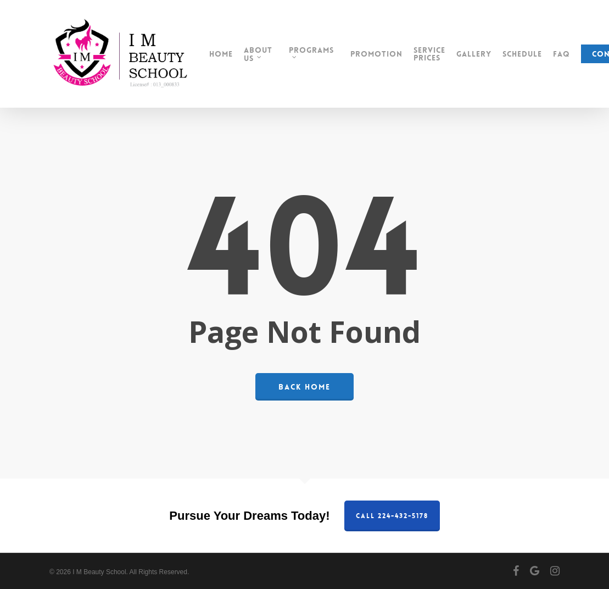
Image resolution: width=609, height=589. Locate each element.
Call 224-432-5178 (392, 516)
